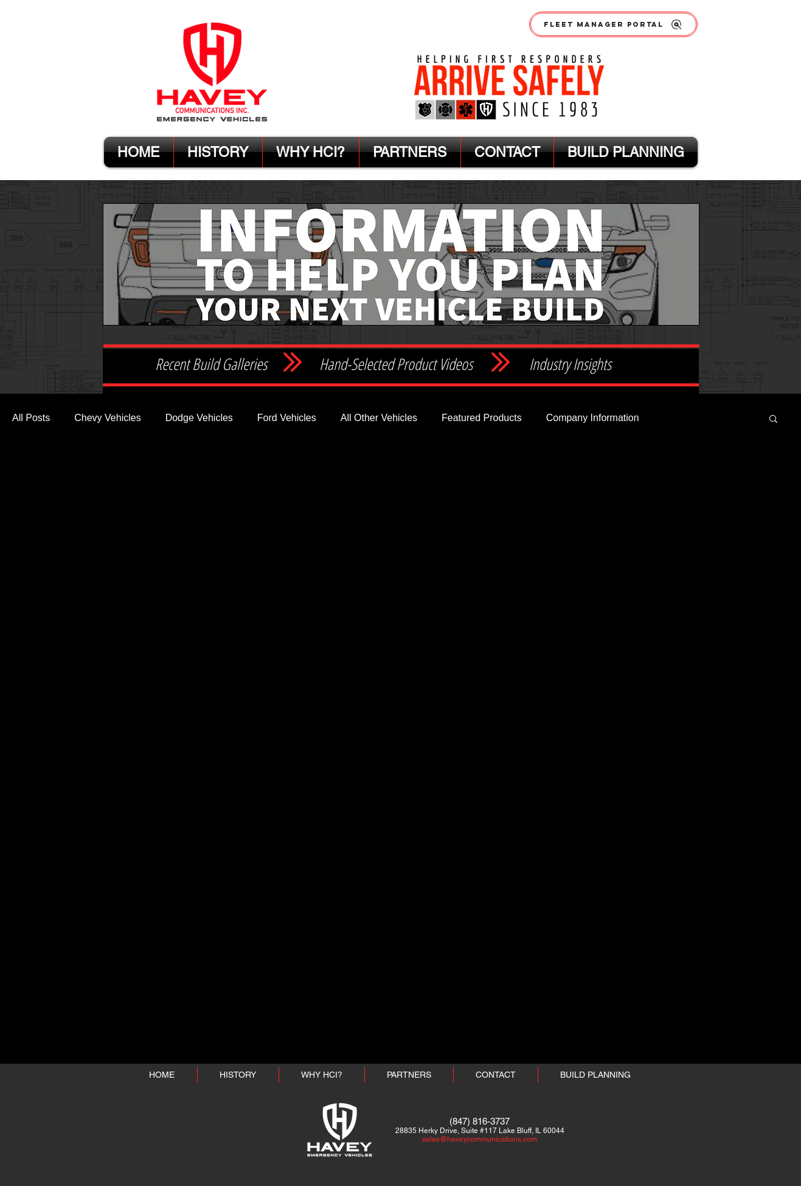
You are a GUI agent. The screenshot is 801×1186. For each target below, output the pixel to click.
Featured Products (482, 418)
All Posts (31, 418)
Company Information (592, 418)
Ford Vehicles (286, 418)
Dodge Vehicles (199, 418)
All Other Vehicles (379, 418)
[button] (773, 419)
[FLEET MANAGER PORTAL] (613, 24)
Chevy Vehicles (107, 418)
